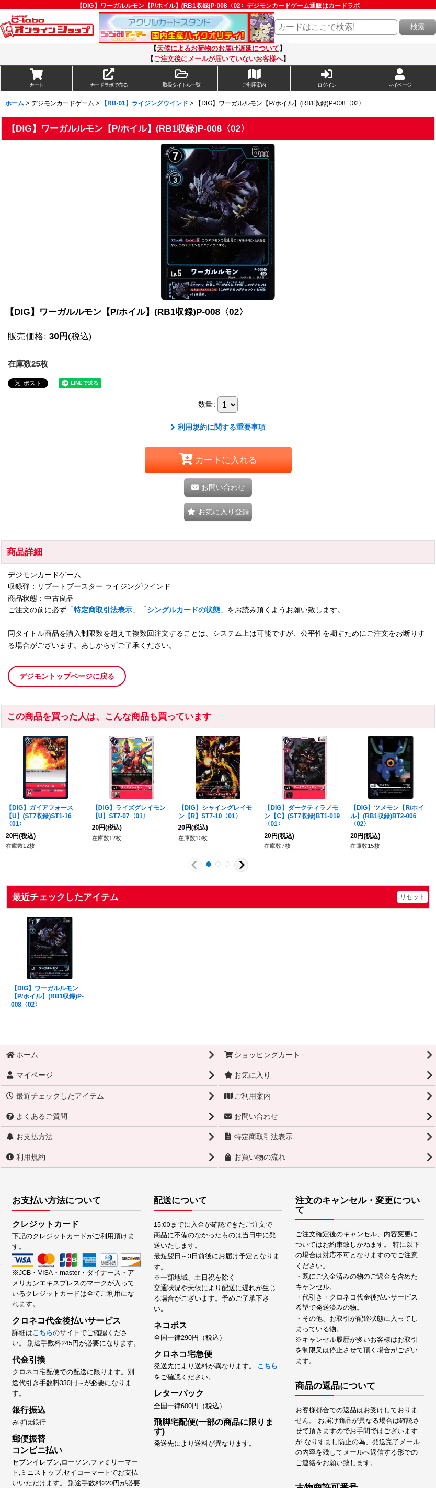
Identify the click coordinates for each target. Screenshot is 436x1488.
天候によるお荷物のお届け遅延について (218, 48)
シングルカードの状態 (183, 610)
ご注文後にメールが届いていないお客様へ (218, 59)
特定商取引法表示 (103, 610)
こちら (42, 1333)
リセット (412, 897)
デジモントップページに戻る (66, 676)
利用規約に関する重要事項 (218, 427)
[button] (181, 78)
